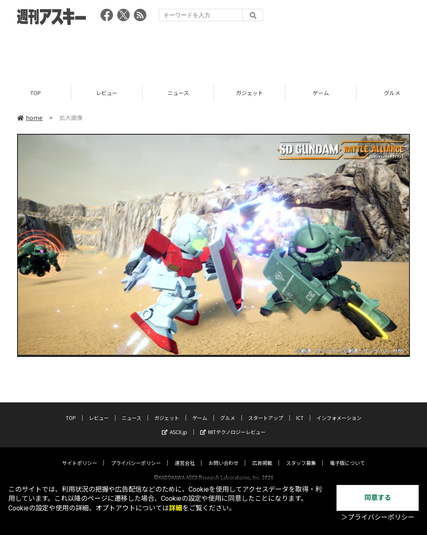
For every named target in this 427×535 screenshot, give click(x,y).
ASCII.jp (174, 423)
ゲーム (321, 93)
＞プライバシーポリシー (377, 517)
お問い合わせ (223, 454)
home (30, 117)
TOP (35, 93)
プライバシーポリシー (136, 454)
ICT (300, 409)
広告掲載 (262, 454)
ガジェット (249, 93)
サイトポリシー (79, 454)
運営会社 (185, 454)
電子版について (347, 454)
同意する (377, 498)
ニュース (178, 93)
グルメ (227, 409)
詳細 (175, 508)
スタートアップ (265, 409)
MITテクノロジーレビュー (233, 423)
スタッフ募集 (301, 454)
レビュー (107, 93)
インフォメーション (339, 409)
